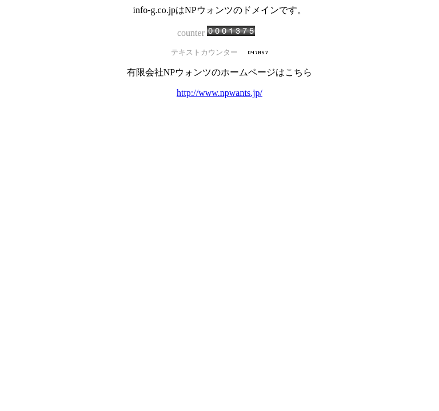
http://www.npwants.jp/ (219, 93)
